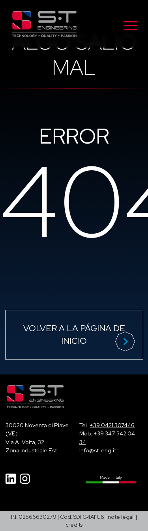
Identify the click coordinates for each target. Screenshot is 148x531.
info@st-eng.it (97, 450)
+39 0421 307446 (112, 425)
